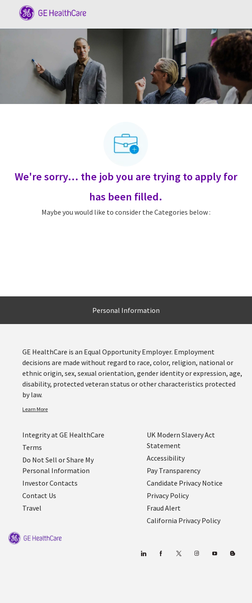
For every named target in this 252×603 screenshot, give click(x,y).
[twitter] (179, 553)
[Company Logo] (48, 12)
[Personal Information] (126, 310)
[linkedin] (143, 553)
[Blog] (196, 553)
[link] (133, 409)
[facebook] (161, 553)
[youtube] (214, 553)
